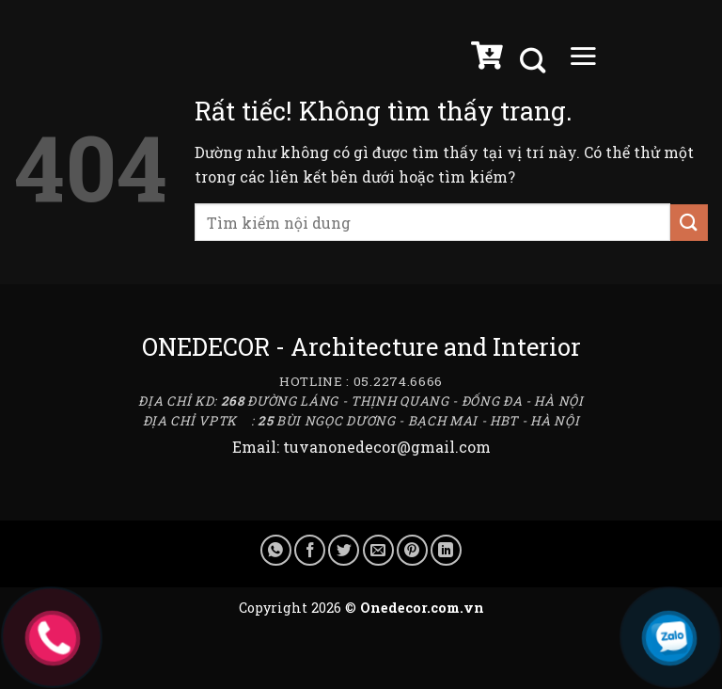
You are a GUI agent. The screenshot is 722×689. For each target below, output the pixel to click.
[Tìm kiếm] (535, 61)
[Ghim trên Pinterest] (412, 550)
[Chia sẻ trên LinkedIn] (446, 550)
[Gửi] (689, 222)
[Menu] (583, 60)
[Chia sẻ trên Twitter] (343, 550)
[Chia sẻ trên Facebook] (309, 550)
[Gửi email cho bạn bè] (378, 550)
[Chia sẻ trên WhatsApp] (275, 550)
